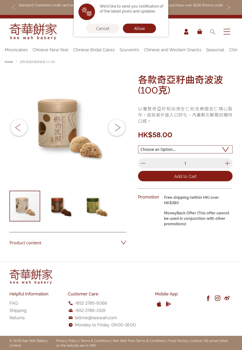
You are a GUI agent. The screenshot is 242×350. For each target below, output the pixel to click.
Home (9, 62)
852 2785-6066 (92, 303)
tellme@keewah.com (96, 317)
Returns (17, 317)
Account (186, 31)
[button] (18, 127)
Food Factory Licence (185, 340)
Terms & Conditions (95, 340)
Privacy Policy (67, 340)
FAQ (13, 303)
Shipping (17, 310)
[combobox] (212, 32)
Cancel (102, 28)
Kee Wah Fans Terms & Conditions (139, 340)
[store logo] (33, 31)
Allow (139, 28)
